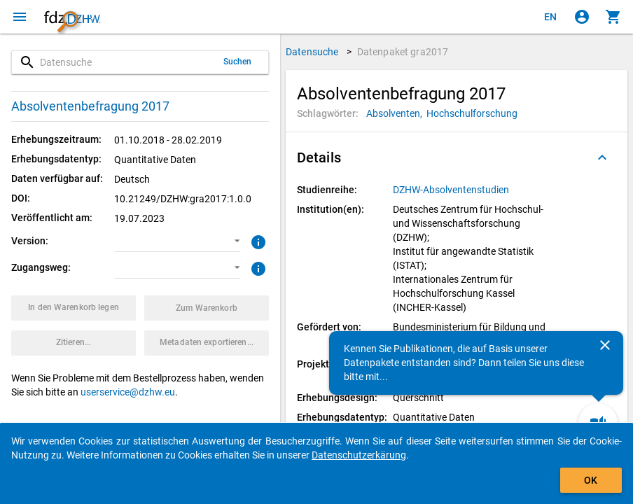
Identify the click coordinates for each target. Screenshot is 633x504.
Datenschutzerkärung (359, 455)
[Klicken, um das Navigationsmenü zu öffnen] (20, 17)
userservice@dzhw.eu (128, 392)
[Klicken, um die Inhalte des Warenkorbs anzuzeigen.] (613, 17)
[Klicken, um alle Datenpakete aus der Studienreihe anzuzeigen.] (452, 190)
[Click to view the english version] (550, 17)
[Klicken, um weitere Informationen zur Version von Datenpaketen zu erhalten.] (256, 240)
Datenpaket (403, 51)
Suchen (237, 61)
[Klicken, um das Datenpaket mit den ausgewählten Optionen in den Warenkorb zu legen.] (73, 308)
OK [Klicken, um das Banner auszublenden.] (590, 480)
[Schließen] (605, 345)
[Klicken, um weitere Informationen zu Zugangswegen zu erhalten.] (256, 267)
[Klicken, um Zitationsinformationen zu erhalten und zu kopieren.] (73, 343)
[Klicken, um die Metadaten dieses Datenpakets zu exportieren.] (206, 343)
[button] (176, 241)
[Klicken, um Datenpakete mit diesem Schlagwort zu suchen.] (396, 113)
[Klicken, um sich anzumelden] (582, 17)
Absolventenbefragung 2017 (90, 106)
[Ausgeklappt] (602, 158)
